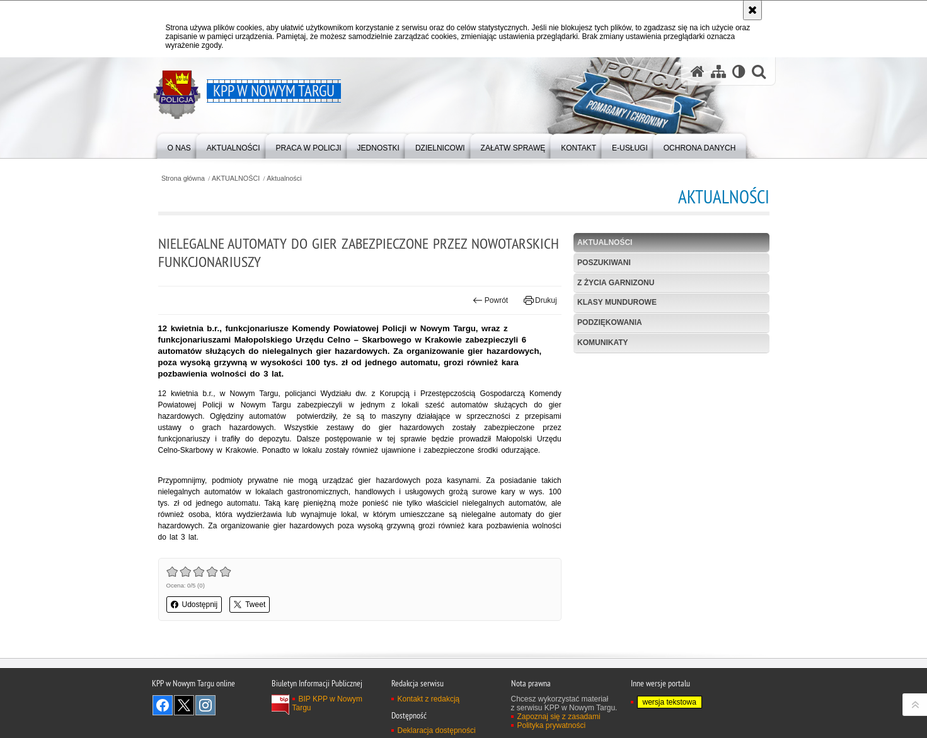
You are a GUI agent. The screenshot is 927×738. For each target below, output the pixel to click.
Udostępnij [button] (194, 604)
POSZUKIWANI (604, 262)
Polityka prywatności (551, 725)
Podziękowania (609, 322)
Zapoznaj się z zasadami (559, 716)
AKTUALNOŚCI (236, 178)
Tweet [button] (249, 604)
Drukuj (540, 300)
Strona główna (183, 178)
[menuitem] (179, 145)
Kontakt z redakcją (429, 699)
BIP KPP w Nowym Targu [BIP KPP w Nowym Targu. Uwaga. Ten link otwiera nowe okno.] (327, 703)
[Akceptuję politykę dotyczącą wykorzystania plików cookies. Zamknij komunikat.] (752, 10)
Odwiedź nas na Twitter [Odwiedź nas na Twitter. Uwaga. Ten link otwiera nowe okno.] (184, 705)
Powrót (490, 300)
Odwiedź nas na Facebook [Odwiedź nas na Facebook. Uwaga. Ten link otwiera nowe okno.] (163, 705)
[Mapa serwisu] (718, 71)
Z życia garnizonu (615, 282)
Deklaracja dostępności (437, 730)
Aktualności (284, 178)
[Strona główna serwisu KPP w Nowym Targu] (698, 71)
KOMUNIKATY (602, 342)
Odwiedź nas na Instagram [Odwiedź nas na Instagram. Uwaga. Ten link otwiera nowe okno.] (205, 705)
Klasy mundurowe (617, 302)
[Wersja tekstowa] (739, 71)
